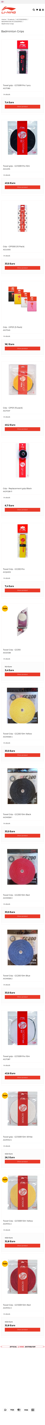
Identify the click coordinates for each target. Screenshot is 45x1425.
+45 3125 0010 (7, 1372)
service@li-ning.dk (9, 1374)
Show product (22, 106)
